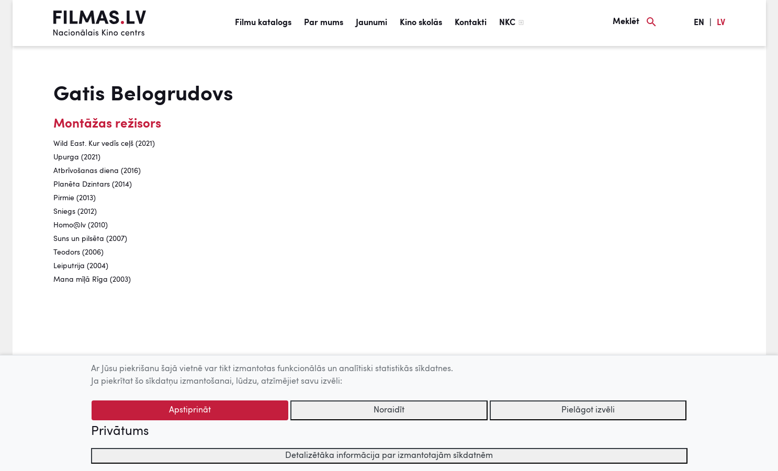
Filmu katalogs (263, 23)
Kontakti (471, 23)
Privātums (120, 432)
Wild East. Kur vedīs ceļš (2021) (104, 143)
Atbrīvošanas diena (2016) (97, 171)
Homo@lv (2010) (80, 225)
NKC (507, 23)
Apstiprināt (190, 410)
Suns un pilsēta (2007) (90, 239)
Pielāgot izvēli (588, 410)
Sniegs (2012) (75, 211)
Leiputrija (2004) (80, 266)
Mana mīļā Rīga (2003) (92, 279)
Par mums (323, 23)
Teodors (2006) (78, 252)
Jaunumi (371, 23)
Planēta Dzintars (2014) (92, 184)
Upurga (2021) (76, 157)
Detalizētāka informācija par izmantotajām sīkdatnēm (389, 456)
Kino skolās (421, 23)
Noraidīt (389, 410)
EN (699, 23)
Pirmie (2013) (74, 198)
